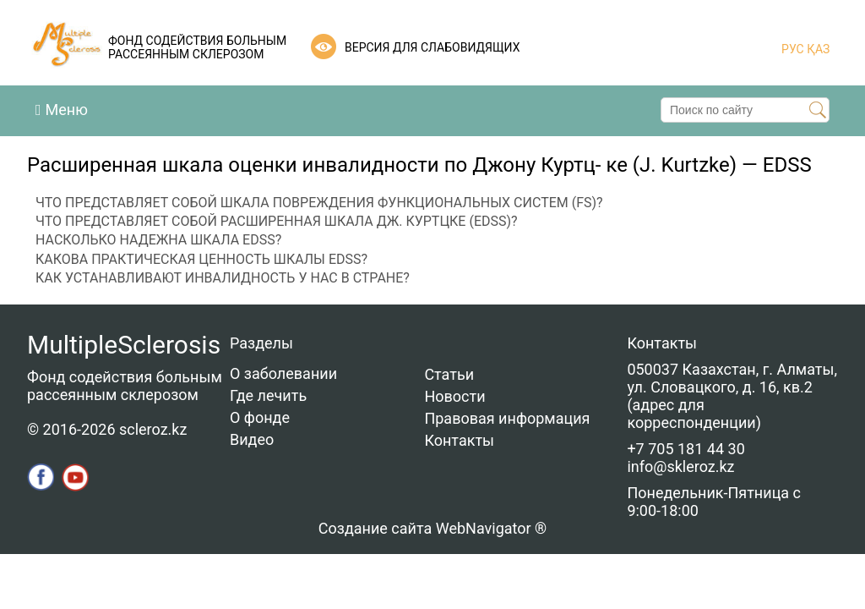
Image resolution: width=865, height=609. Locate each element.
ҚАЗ (817, 49)
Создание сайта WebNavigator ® (432, 528)
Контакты (459, 440)
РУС (792, 49)
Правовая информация (507, 418)
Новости (454, 396)
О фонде (260, 417)
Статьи (449, 374)
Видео (252, 439)
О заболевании (283, 373)
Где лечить (268, 395)
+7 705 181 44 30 (685, 449)
